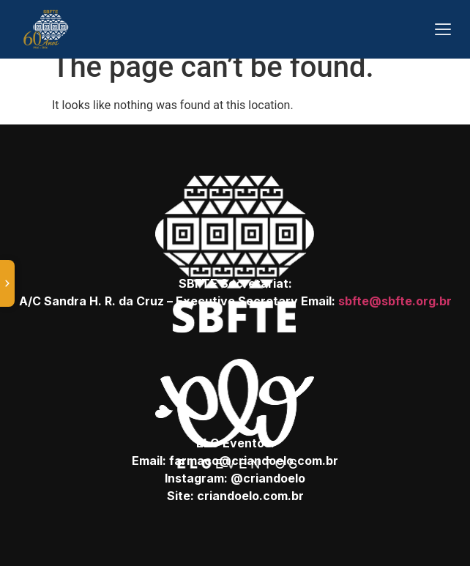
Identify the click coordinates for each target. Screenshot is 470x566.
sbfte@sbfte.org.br (395, 301)
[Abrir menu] (442, 29)
